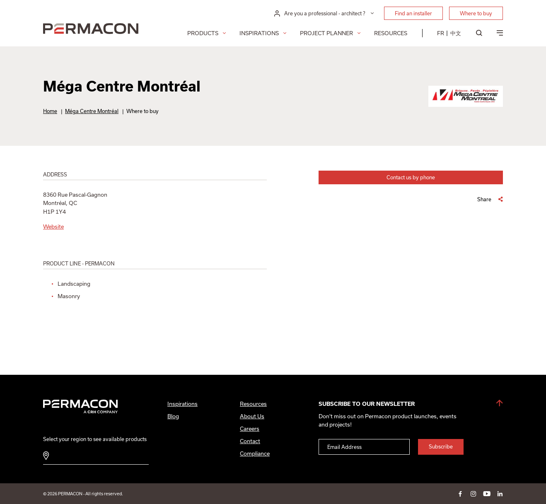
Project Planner (326, 33)
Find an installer (413, 13)
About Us (252, 416)
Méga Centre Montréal (91, 111)
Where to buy (476, 13)
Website (53, 226)
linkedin (500, 494)
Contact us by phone (411, 177)
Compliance (255, 453)
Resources (390, 33)
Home (50, 111)
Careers (249, 428)
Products (202, 33)
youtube (487, 494)
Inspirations (259, 33)
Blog (173, 416)
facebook (460, 494)
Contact (250, 441)
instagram (473, 494)
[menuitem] (440, 33)
